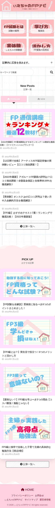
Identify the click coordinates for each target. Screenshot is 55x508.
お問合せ (39, 495)
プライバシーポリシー (22, 495)
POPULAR (13, 99)
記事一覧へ (27, 226)
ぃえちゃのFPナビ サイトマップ (21, 499)
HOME (27, 489)
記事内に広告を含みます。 (16, 62)
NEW (41, 99)
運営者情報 (45, 499)
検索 (51, 72)
